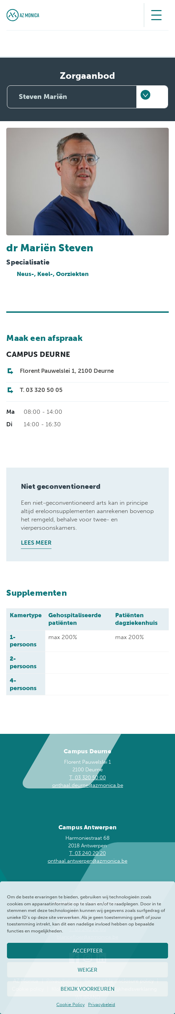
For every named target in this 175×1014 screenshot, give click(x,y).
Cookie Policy (70, 1004)
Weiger (87, 970)
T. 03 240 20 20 (87, 853)
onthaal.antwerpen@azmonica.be (87, 861)
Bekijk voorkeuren (87, 989)
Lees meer (36, 542)
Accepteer (88, 951)
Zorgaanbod (87, 75)
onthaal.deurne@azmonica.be (87, 785)
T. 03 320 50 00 (87, 777)
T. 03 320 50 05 (41, 389)
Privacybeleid (101, 1004)
